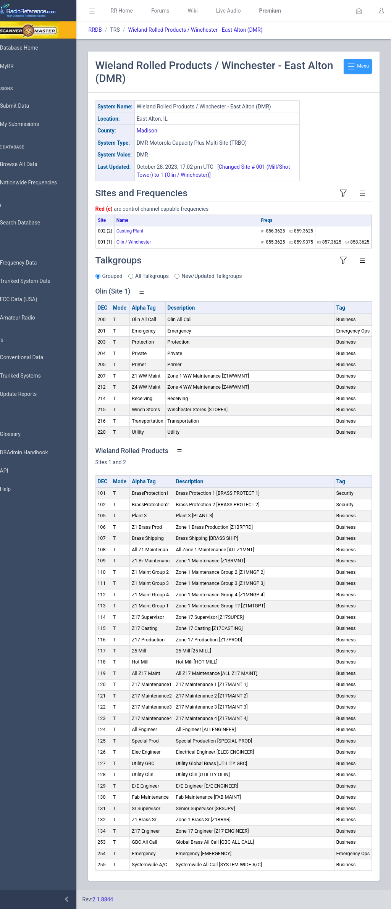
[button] (359, 11)
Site (124, 220)
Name (144, 220)
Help (16, 489)
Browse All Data (29, 164)
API (15, 471)
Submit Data (25, 106)
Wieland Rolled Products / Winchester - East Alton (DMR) (217, 30)
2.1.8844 (124, 899)
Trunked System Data (36, 281)
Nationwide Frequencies (39, 182)
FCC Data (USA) (29, 299)
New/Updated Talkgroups (233, 276)
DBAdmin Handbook (34, 452)
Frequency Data (29, 263)
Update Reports (29, 394)
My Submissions (30, 124)
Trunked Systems (31, 376)
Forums (182, 11)
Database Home (30, 47)
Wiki (214, 11)
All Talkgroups (174, 276)
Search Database (31, 223)
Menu (358, 66)
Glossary (21, 434)
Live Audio (250, 11)
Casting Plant (151, 231)
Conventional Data (32, 357)
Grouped (134, 276)
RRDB (116, 30)
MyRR (17, 66)
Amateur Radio (28, 318)
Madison (168, 131)
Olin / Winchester (155, 242)
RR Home (143, 11)
